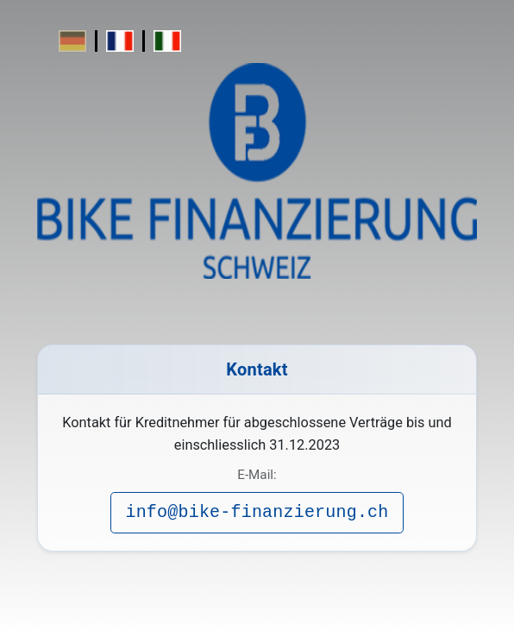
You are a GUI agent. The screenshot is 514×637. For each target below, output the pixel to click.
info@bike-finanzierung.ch (256, 512)
